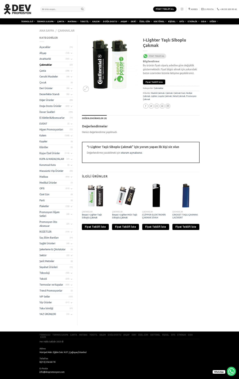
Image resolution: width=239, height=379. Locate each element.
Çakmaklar (66, 30)
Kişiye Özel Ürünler (49, 153)
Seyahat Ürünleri (48, 267)
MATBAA (73, 21)
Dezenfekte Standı (49, 94)
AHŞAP (125, 21)
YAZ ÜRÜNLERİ (47, 314)
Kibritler (43, 147)
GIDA (204, 21)
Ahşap (42, 53)
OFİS (182, 21)
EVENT (43, 123)
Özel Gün (44, 194)
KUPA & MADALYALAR (51, 159)
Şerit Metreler (46, 261)
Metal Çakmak (179, 96)
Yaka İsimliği (46, 308)
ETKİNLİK (193, 21)
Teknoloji (44, 272)
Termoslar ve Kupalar (51, 284)
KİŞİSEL (173, 21)
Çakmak (169, 93)
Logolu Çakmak (165, 96)
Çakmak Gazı (179, 93)
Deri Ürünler (46, 88)
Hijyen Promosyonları (51, 129)
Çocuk (42, 82)
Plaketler (44, 206)
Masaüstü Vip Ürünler (51, 170)
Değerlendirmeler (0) (94, 118)
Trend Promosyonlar (50, 290)
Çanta (42, 70)
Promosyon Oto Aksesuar (48, 223)
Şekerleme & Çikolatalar (52, 249)
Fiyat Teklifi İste (154, 82)
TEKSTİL (85, 21)
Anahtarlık (45, 58)
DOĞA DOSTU (111, 21)
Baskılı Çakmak (158, 93)
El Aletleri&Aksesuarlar (52, 117)
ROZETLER (45, 231)
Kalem (42, 135)
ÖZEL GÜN (145, 21)
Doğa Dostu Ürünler (50, 106)
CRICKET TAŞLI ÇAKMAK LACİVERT (185, 216)
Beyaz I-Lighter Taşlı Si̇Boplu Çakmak (92, 216)
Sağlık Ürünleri (47, 243)
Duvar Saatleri (47, 112)
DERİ (134, 21)
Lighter (154, 96)
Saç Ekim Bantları (49, 237)
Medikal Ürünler (48, 182)
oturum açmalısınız (131, 152)
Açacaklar (44, 47)
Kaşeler (43, 141)
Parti (42, 200)
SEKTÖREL (160, 21)
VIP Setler (44, 296)
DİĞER (214, 21)
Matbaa (43, 176)
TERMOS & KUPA (46, 21)
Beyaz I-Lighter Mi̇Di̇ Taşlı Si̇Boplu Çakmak (124, 216)
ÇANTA (61, 21)
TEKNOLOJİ (28, 21)
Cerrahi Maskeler (48, 76)
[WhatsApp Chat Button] (231, 371)
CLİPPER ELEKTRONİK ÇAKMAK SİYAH (154, 216)
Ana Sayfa (46, 30)
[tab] (94, 118)
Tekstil (43, 278)
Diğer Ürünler (46, 100)
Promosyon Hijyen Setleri (49, 214)
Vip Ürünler (45, 302)
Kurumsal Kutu (47, 165)
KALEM (97, 21)
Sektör (43, 255)
